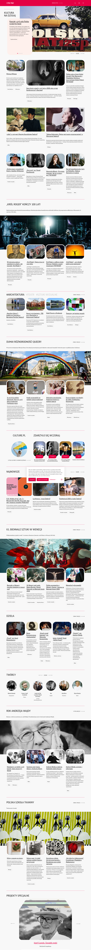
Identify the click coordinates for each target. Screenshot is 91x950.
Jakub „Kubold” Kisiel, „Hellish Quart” (60, 639)
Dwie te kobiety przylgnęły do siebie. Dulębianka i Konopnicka (74, 399)
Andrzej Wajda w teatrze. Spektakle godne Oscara (54, 768)
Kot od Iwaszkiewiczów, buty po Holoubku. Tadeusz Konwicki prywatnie (75, 171)
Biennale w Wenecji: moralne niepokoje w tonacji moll (16, 587)
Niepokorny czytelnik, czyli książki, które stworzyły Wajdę (15, 768)
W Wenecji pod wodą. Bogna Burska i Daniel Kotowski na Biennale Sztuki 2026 (35, 588)
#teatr (49, 417)
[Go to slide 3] (19, 53)
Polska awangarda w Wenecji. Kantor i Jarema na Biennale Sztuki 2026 (55, 587)
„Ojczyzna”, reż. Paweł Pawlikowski (33, 171)
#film (9, 145)
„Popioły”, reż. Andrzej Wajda (77, 634)
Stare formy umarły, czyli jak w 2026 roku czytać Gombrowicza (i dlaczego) (42, 89)
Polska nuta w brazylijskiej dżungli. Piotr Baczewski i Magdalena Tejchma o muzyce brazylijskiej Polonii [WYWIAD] (75, 78)
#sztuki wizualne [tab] (46, 294)
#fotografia (72, 512)
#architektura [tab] (15, 294)
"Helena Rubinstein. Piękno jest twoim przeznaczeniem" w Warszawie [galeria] (64, 135)
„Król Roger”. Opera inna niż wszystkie (35, 263)
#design (49, 147)
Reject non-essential (42, 479)
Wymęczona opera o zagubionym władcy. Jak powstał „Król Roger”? (14, 264)
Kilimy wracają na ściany (15, 858)
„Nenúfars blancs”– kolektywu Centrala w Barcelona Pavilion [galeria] (15, 315)
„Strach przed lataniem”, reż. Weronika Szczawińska (44, 636)
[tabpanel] (45, 315)
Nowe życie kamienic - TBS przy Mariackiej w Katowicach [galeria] (34, 315)
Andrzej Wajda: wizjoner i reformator (74, 768)
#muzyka (69, 98)
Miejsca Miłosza (11, 74)
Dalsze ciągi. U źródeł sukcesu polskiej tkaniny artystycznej (34, 860)
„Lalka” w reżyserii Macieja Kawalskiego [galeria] (21, 134)
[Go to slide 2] (18, 53)
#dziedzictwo (77, 417)
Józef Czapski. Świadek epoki (45, 943)
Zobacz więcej (79, 295)
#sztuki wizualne (11, 181)
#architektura (11, 89)
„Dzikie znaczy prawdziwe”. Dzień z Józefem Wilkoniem (15, 170)
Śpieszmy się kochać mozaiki (75, 313)
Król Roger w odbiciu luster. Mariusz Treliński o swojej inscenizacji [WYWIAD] (55, 264)
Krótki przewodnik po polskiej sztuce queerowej (35, 398)
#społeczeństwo (14, 39)
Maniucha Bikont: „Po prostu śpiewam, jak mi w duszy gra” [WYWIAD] (55, 173)
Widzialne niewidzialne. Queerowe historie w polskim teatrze (53, 399)
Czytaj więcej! (79, 711)
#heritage (75, 98)
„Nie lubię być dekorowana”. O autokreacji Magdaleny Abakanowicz (75, 860)
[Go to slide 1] (17, 53)
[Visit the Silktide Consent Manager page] (61, 479)
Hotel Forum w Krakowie (54, 313)
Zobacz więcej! (79, 342)
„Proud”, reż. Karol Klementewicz (12, 639)
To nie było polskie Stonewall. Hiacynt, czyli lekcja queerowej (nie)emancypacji (14, 400)
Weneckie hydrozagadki (73, 585)
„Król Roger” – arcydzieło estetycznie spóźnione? (74, 263)
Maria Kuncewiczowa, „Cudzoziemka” (31, 635)
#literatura (18, 89)
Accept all (32, 479)
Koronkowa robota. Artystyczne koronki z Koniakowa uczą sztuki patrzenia (53, 861)
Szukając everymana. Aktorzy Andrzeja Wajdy (34, 768)
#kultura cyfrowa (58, 656)
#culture (75, 276)
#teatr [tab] (30, 294)
